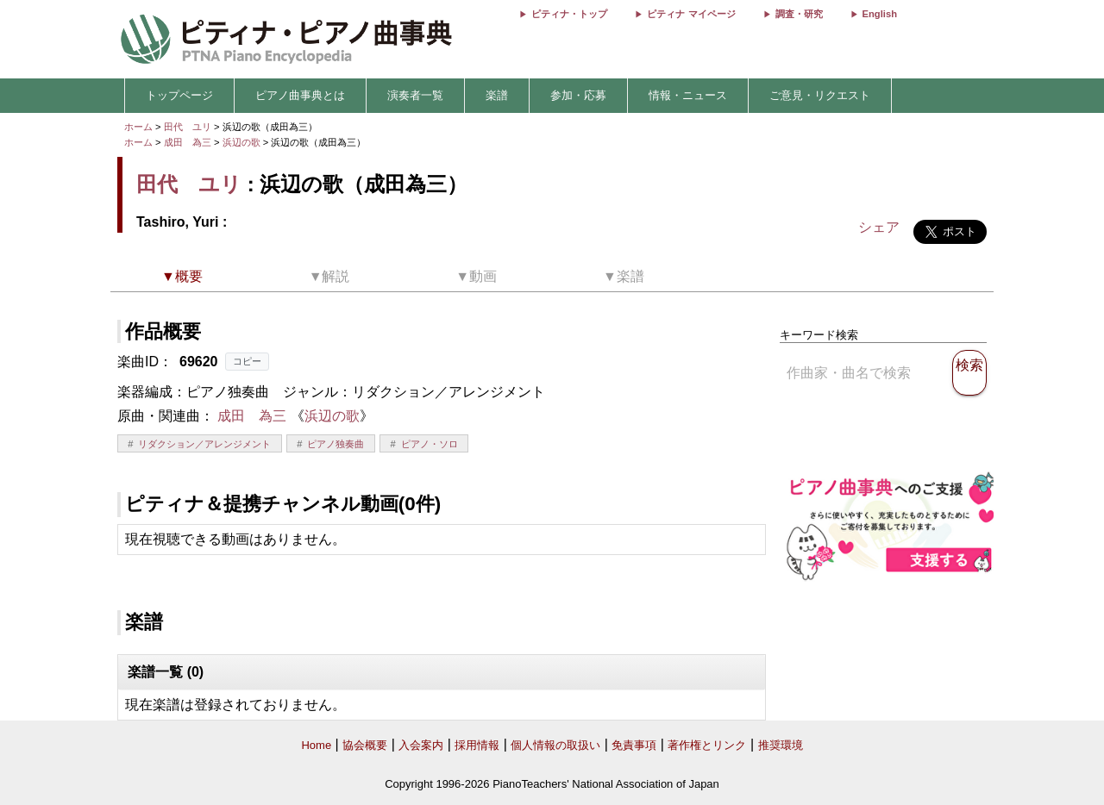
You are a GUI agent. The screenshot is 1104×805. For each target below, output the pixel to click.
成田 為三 (187, 142)
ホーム (138, 127)
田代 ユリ (187, 127)
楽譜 (497, 95)
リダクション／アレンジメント (204, 444)
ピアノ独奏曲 (335, 444)
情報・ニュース (688, 95)
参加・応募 (578, 95)
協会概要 (364, 745)
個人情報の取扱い (555, 745)
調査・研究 (799, 14)
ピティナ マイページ (691, 14)
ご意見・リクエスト (819, 95)
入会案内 (420, 745)
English (879, 14)
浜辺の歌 (243, 142)
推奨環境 (780, 745)
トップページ (179, 95)
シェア (879, 227)
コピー (247, 361)
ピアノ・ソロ (429, 444)
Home (316, 745)
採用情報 (477, 745)
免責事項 (634, 745)
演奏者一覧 (415, 95)
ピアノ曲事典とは (300, 95)
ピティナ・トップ (569, 14)
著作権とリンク (707, 745)
